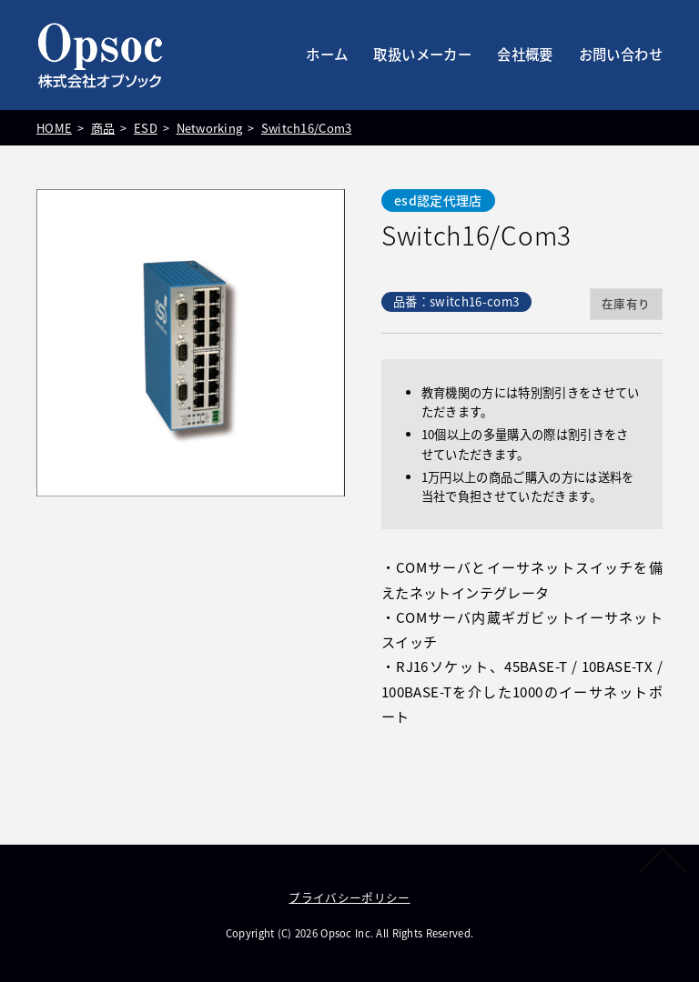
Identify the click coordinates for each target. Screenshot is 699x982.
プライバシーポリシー (349, 897)
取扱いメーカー (422, 54)
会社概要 (525, 54)
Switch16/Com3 (302, 127)
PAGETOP (660, 860)
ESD (142, 127)
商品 (100, 127)
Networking (205, 127)
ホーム (327, 54)
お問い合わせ (621, 54)
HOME (52, 127)
